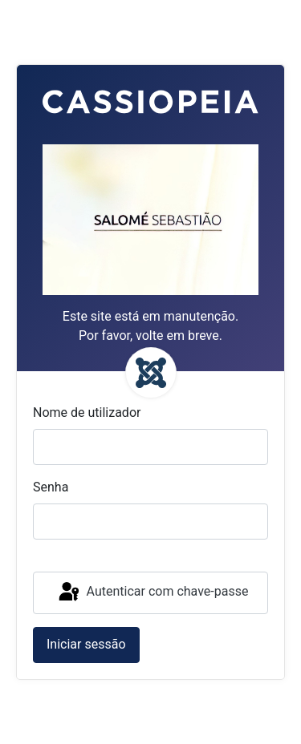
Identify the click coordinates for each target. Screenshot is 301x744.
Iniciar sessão (86, 644)
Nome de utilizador (86, 412)
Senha (50, 487)
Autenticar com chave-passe (152, 592)
